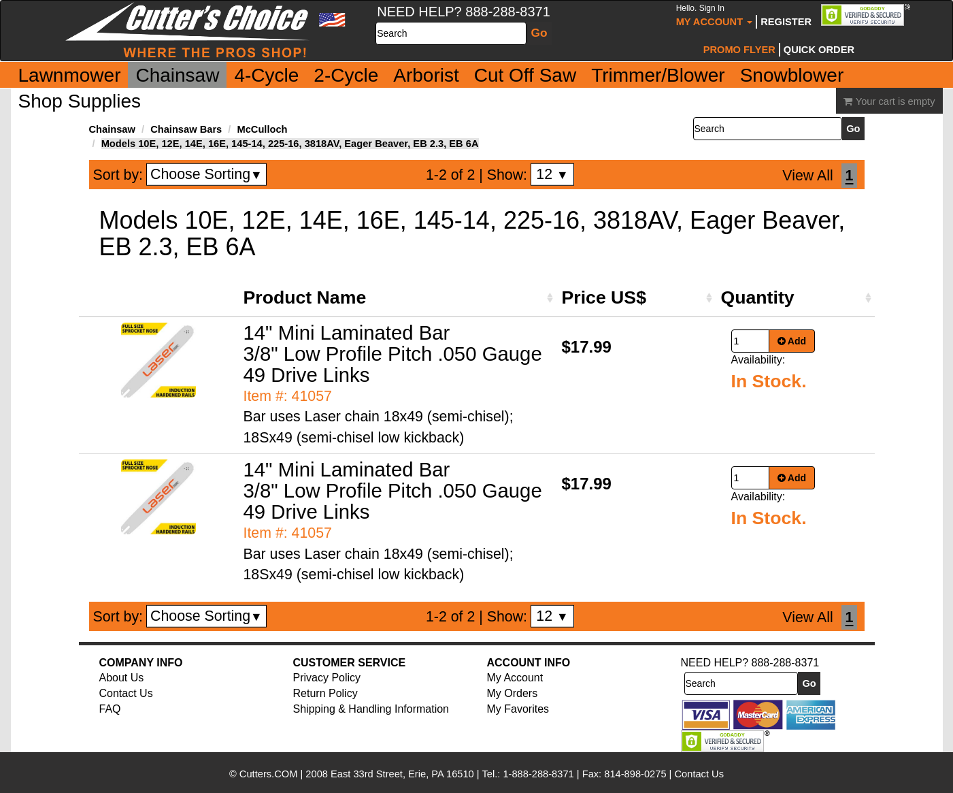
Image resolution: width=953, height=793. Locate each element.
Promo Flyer (739, 49)
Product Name (305, 297)
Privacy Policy (327, 677)
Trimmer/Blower (658, 75)
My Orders (512, 693)
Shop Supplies (79, 101)
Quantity (758, 297)
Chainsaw (177, 75)
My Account (714, 15)
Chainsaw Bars (186, 129)
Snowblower (792, 75)
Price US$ (604, 297)
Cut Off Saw (525, 75)
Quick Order (819, 49)
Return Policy (325, 693)
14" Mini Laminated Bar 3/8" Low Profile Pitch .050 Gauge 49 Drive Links (393, 353)
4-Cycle (266, 75)
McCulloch (262, 129)
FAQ (110, 709)
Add (792, 341)
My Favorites (518, 709)
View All (807, 175)
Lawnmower (69, 75)
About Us (121, 677)
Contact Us (126, 693)
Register (786, 21)
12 (552, 174)
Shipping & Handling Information (371, 709)
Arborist (425, 75)
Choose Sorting (206, 174)
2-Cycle (346, 75)
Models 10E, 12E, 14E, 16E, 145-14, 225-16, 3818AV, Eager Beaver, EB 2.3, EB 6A (290, 143)
